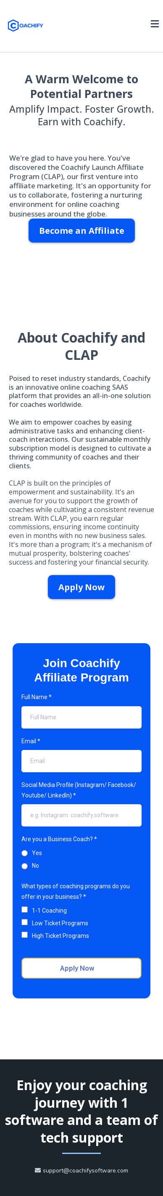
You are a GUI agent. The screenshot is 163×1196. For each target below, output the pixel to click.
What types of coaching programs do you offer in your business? (75, 891)
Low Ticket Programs (60, 923)
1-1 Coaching (49, 910)
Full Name (36, 697)
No (35, 865)
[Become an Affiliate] (82, 231)
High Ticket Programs (60, 935)
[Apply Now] (81, 587)
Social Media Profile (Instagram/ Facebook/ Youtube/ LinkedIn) (78, 790)
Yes (37, 853)
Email (30, 741)
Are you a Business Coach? (59, 839)
